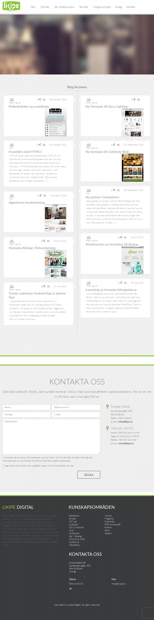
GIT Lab (73, 521)
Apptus (108, 533)
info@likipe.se (125, 421)
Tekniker (83, 6)
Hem (33, 6)
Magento (109, 518)
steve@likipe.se (126, 443)
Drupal (72, 518)
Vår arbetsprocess (64, 6)
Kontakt (130, 6)
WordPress (74, 545)
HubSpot (73, 524)
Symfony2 (74, 542)
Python (108, 527)
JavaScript (74, 533)
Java (71, 530)
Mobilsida (109, 521)
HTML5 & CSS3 (77, 539)
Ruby (107, 530)
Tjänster (45, 6)
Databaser (74, 515)
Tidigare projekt (102, 6)
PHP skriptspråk (113, 524)
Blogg (118, 6)
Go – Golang (75, 536)
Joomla (108, 515)
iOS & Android (76, 527)
